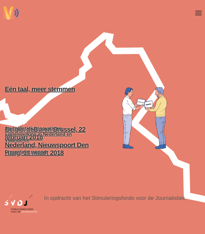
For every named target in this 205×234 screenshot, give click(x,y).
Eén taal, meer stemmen (49, 105)
